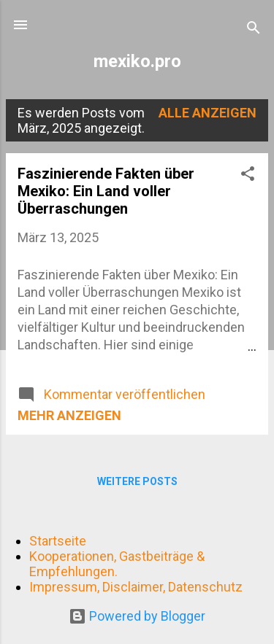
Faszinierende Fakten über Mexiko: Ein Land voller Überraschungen (106, 191)
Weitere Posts (137, 481)
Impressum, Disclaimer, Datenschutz (136, 586)
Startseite (57, 540)
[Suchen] (253, 29)
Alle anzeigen (207, 112)
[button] (247, 176)
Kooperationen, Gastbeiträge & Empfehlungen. (117, 563)
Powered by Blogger (137, 616)
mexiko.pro (137, 61)
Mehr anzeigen (69, 415)
